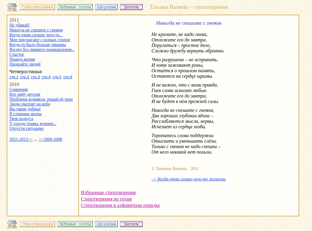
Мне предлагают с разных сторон (39, 39)
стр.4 (46, 77)
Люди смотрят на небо (29, 104)
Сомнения (18, 89)
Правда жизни (22, 59)
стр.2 (24, 77)
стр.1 (13, 77)
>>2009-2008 (50, 139)
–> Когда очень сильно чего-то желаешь (188, 179)
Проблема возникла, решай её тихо (41, 99)
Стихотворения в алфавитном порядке (120, 205)
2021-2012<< (21, 139)
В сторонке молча (25, 114)
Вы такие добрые (25, 109)
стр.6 (67, 77)
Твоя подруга (21, 118)
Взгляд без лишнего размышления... (42, 49)
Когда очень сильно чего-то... (35, 35)
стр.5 (56, 77)
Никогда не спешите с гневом (36, 30)
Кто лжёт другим (24, 94)
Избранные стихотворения (108, 192)
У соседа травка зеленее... (32, 123)
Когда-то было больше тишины (37, 44)
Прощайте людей (25, 64)
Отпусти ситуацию (26, 128)
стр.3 (35, 77)
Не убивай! (19, 25)
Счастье (16, 54)
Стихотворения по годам (106, 198)
